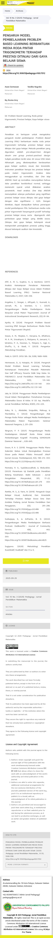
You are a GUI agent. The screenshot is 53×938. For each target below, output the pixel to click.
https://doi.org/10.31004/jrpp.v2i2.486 (22, 509)
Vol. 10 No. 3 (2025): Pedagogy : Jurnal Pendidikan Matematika (22, 19)
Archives (19, 11)
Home (7, 11)
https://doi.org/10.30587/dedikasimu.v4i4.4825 (25, 533)
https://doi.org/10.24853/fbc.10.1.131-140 (23, 384)
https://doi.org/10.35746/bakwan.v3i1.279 (23, 482)
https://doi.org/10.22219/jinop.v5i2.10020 (23, 462)
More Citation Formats (18, 864)
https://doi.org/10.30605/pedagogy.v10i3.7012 (24, 74)
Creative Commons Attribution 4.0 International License (26, 928)
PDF (27, 561)
